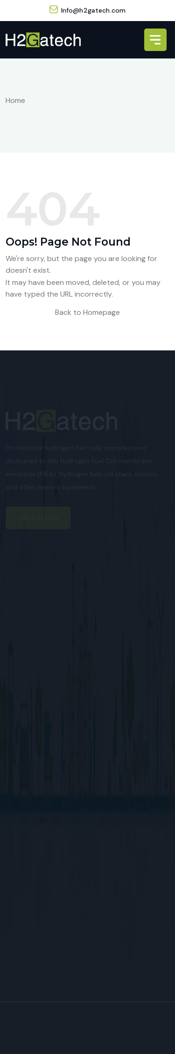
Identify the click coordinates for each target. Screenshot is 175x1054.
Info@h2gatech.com (93, 10)
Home (15, 100)
